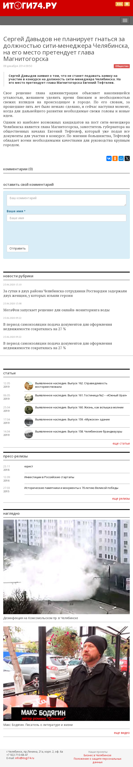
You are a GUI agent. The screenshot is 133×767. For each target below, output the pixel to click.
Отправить (18, 248)
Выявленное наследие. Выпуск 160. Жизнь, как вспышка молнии (79, 407)
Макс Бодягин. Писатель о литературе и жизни (38, 725)
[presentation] (39, 233)
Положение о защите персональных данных (97, 760)
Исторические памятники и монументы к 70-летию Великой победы (71, 488)
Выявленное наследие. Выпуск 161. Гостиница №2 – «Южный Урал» (81, 395)
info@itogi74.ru (24, 758)
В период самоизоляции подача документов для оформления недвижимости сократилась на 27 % (57, 326)
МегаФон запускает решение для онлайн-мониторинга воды (56, 310)
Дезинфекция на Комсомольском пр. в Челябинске (40, 618)
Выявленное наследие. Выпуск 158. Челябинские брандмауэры (78, 431)
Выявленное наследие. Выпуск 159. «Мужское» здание (72, 419)
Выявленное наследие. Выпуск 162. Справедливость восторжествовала (71, 385)
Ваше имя (16, 211)
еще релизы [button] (121, 498)
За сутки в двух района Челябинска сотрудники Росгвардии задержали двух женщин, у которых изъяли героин (65, 293)
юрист (28, 466)
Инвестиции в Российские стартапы (49, 477)
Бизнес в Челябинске (97, 755)
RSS (119, 4)
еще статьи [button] (121, 443)
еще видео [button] (122, 732)
